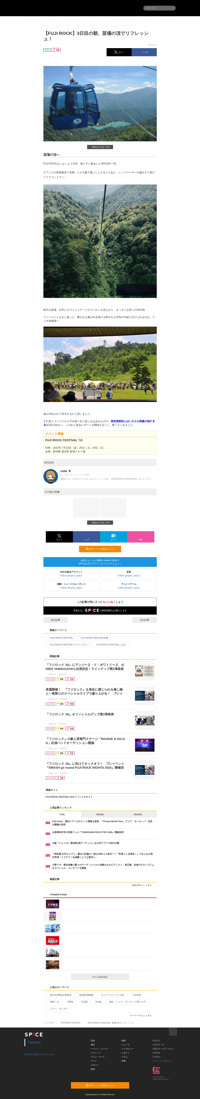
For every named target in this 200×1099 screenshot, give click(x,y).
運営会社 (156, 1041)
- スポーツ (94, 1065)
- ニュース (124, 1045)
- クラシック (95, 1053)
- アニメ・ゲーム (97, 1057)
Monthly (138, 814)
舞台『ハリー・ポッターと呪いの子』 (127, 1001)
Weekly (100, 814)
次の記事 (147, 620)
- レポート (124, 1053)
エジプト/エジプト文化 (111, 995)
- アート (93, 1061)
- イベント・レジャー (99, 1049)
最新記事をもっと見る (143, 885)
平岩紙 (83, 1001)
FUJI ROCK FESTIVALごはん (110, 644)
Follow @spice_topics (71, 575)
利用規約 (156, 1057)
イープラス (49, 1023)
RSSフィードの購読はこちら (102, 549)
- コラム (123, 1057)
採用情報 (156, 1053)
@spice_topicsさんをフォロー (39, 1054)
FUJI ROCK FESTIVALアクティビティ (68, 644)
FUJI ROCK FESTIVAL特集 (93, 638)
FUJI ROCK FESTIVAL (60, 638)
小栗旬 (68, 1001)
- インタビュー (126, 1049)
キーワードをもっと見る (142, 1015)
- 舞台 (92, 1045)
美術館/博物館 (84, 995)
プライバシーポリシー (162, 1061)
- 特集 (123, 1061)
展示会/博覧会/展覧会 (59, 995)
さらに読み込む (109, 976)
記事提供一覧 (158, 1045)
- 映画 (92, 1069)
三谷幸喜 (135, 995)
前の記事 (52, 620)
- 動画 (123, 1041)
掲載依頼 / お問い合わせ (163, 1049)
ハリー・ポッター (57, 1008)
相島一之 (53, 1001)
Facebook (35, 1042)
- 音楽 (92, 1041)
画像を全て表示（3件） (100, 147)
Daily (62, 814)
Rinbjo (97, 1001)
